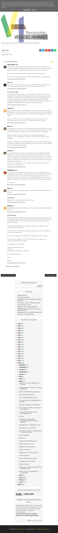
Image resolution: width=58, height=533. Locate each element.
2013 (19, 354)
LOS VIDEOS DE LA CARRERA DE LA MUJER (30, 401)
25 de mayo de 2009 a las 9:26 (16, 194)
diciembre (22, 365)
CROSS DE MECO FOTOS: (26, 444)
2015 (19, 349)
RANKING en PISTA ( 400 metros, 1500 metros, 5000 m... (29, 309)
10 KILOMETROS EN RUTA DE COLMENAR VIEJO (28, 412)
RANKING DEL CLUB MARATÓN (27, 307)
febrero (21, 480)
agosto (21, 374)
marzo (21, 477)
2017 (19, 344)
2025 (19, 326)
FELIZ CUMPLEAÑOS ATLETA (28, 397)
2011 (19, 358)
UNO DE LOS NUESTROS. (26, 394)
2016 (19, 347)
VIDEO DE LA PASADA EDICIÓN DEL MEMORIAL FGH (30, 467)
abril (20, 475)
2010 (19, 360)
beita (9, 150)
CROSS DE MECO (24, 455)
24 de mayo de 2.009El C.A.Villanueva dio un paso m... (30, 408)
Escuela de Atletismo (23, 297)
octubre (22, 369)
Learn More (26, 10)
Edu (8, 126)
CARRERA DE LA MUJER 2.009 (28, 452)
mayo (21, 381)
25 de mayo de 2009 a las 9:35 (16, 202)
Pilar (8, 82)
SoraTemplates (20, 529)
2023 (19, 330)
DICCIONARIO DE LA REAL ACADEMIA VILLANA (29, 300)
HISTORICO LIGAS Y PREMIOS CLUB (28, 303)
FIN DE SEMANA (24, 435)
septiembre (23, 372)
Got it (34, 10)
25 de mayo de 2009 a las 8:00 (16, 167)
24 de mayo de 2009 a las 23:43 (16, 147)
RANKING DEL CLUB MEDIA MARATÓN (29, 312)
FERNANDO (11, 170)
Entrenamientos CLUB (24, 305)
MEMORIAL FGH (12, 45)
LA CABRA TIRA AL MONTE (27, 461)
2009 (19, 363)
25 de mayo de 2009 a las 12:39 (16, 212)
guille (9, 206)
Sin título (21, 416)
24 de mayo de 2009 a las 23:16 (16, 123)
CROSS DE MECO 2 (25, 449)
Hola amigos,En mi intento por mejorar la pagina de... (30, 388)
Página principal (22, 295)
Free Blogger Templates (42, 529)
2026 (19, 323)
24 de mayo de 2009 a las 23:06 (16, 88)
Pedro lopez (11, 64)
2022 (19, 333)
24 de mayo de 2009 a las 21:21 (16, 79)
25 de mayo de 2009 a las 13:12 (16, 263)
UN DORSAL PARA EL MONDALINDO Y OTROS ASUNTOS (30, 431)
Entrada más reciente (8, 275)
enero (21, 482)
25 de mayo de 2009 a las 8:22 (16, 185)
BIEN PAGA (22, 438)
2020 (19, 337)
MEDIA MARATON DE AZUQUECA (29, 392)
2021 (19, 335)
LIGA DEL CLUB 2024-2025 (25, 314)
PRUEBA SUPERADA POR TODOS (29, 405)
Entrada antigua (50, 275)
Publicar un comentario (12, 266)
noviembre (22, 367)
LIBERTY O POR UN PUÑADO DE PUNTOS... (29, 383)
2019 (19, 340)
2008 (19, 484)
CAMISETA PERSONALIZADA (28, 441)
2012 (19, 356)
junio (21, 379)
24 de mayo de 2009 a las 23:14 (16, 105)
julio (20, 376)
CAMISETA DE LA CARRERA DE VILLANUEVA (28, 472)
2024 (19, 328)
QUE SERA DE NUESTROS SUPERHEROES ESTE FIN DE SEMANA (28, 421)
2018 (19, 342)
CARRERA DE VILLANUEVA (27, 428)
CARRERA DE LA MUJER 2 (27, 447)
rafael (9, 108)
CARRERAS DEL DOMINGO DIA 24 (29, 425)
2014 (19, 351)
